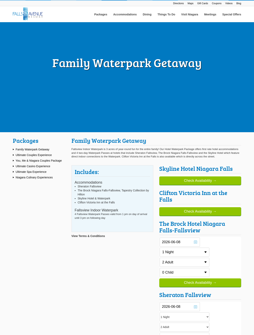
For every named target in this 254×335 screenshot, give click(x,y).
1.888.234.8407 (29, 271)
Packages (100, 14)
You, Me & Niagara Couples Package (39, 54)
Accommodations (125, 14)
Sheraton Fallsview (141, 244)
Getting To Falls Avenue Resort (89, 248)
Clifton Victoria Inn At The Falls (147, 261)
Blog (238, 3)
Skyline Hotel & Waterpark (145, 256)
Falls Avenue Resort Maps (87, 244)
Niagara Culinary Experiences (34, 71)
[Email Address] (207, 260)
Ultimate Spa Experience (31, 65)
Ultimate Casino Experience (33, 60)
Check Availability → (200, 75)
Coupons (217, 3)
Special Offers (231, 14)
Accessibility (213, 319)
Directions (178, 3)
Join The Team (138, 272)
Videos (229, 3)
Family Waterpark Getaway (32, 43)
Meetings (210, 14)
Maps (191, 3)
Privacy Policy (232, 319)
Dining (147, 14)
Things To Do (166, 14)
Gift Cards (202, 3)
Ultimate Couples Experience (34, 49)
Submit (232, 260)
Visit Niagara (189, 14)
